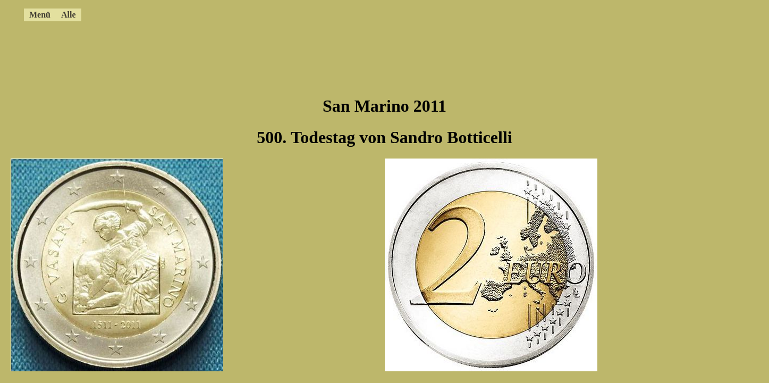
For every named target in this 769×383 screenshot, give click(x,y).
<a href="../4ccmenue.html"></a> (348, 13)
